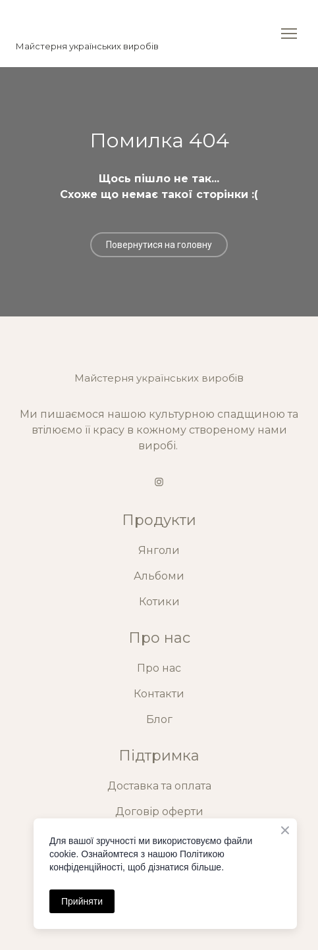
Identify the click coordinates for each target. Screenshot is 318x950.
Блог (159, 719)
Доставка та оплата (159, 786)
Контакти (159, 694)
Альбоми (159, 576)
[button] (159, 244)
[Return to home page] (87, 24)
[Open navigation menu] (289, 33)
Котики (159, 601)
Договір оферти (159, 811)
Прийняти (82, 901)
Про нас (159, 668)
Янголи (159, 550)
